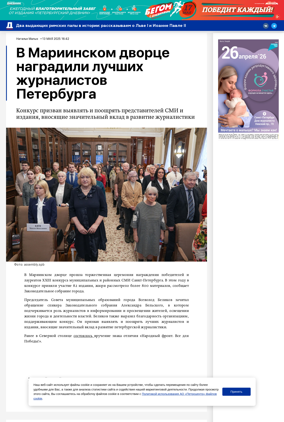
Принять (236, 391)
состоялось (84, 336)
